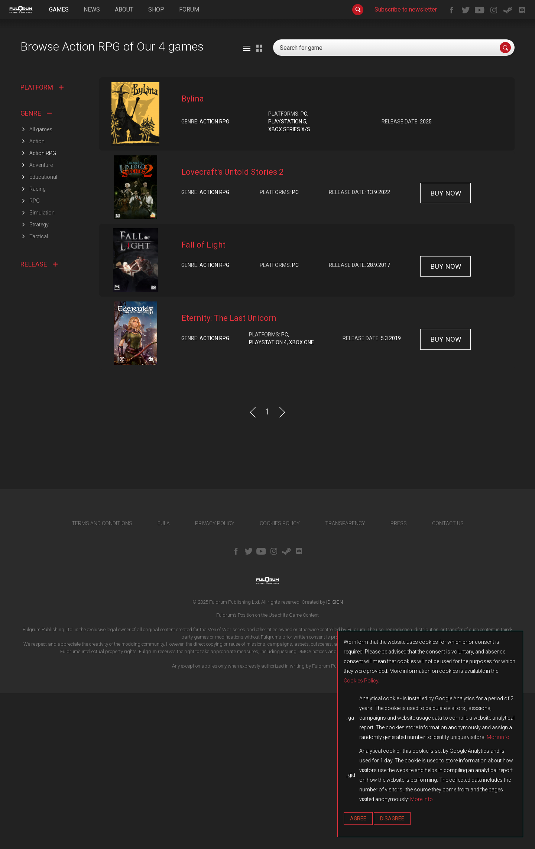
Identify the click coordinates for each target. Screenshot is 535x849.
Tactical (38, 392)
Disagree (392, 818)
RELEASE (39, 419)
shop (156, 9)
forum (189, 9)
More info (498, 737)
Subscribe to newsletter (405, 9)
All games (40, 285)
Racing (37, 344)
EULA (164, 679)
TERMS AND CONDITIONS (102, 679)
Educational (43, 332)
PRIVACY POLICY (214, 679)
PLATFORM (42, 243)
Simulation (42, 368)
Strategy (39, 380)
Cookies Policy (361, 681)
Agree (358, 818)
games (59, 9)
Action (37, 297)
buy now (445, 348)
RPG (34, 356)
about (124, 9)
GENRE (36, 268)
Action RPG (42, 308)
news (92, 9)
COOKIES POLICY (280, 679)
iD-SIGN (334, 757)
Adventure (41, 320)
